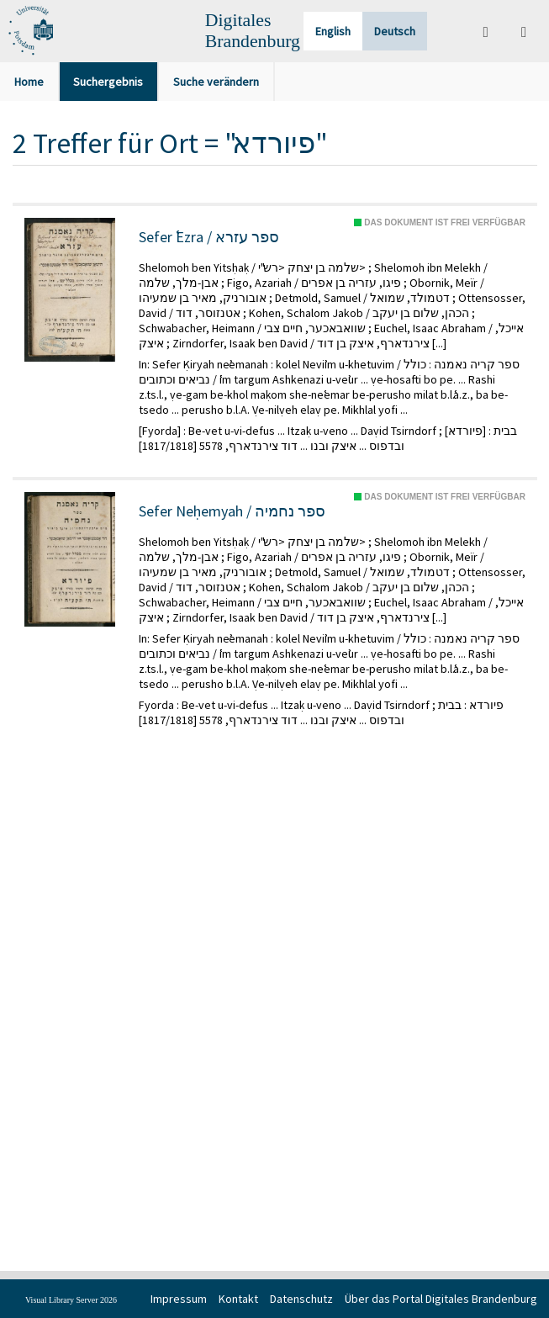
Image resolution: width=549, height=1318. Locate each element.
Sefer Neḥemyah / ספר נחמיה (232, 511)
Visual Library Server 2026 (71, 1300)
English (333, 31)
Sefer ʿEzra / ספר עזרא (209, 237)
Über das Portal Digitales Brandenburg (441, 1298)
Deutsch (394, 31)
